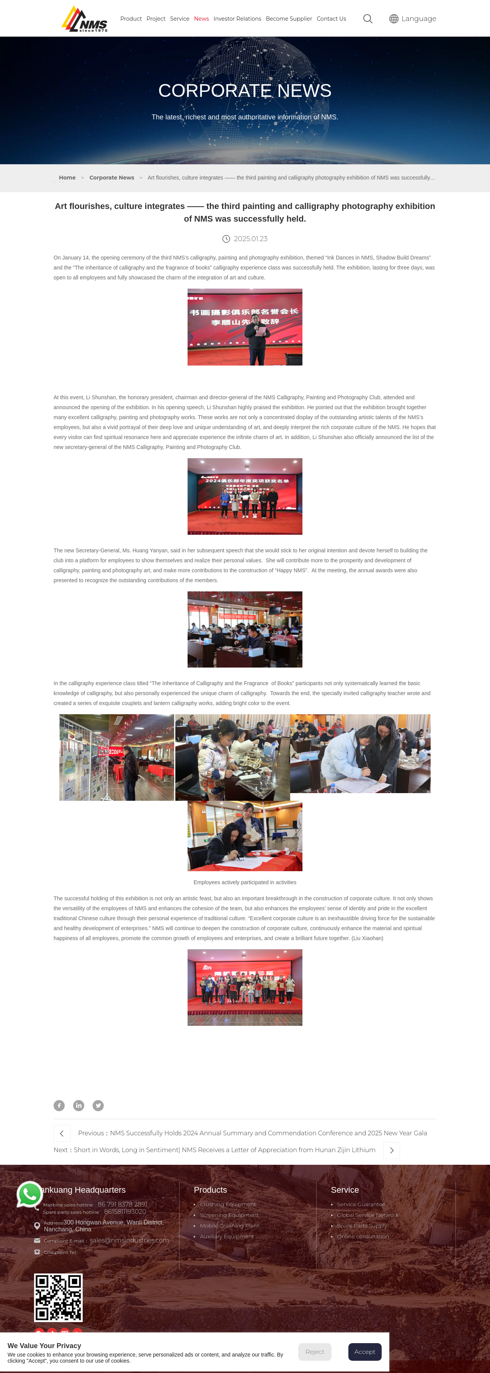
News (201, 18)
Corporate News (112, 176)
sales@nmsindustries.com (130, 1239)
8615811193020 (126, 1210)
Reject (317, 1353)
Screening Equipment (229, 1213)
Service (179, 18)
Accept (367, 1353)
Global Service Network (367, 1213)
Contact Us (331, 18)
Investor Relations (237, 18)
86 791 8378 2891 (123, 1203)
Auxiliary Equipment (227, 1235)
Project (156, 18)
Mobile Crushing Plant (229, 1224)
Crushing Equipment (228, 1203)
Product (131, 18)
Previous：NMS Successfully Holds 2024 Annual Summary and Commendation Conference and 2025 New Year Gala (240, 1132)
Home (67, 176)
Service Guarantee (360, 1203)
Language (412, 18)
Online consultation (362, 1235)
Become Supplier (289, 18)
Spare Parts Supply (361, 1224)
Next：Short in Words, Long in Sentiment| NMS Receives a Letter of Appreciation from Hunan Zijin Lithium (227, 1149)
